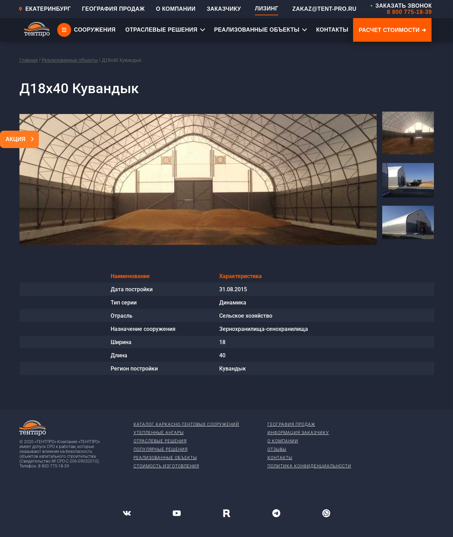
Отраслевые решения (160, 441)
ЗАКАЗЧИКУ (224, 9)
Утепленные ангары (159, 432)
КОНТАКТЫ (332, 30)
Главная (28, 60)
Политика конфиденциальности (309, 466)
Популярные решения (161, 449)
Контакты (279, 457)
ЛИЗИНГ (266, 8)
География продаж (291, 424)
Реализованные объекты (69, 60)
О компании (282, 441)
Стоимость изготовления (166, 466)
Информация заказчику (298, 432)
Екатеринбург (44, 9)
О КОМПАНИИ (176, 9)
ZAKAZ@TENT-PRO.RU (324, 9)
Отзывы (277, 449)
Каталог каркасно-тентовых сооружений (186, 424)
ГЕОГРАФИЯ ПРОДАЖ (113, 9)
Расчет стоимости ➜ (392, 30)
